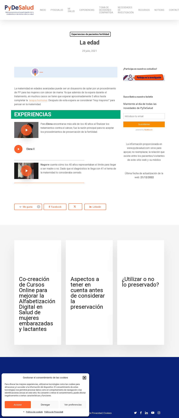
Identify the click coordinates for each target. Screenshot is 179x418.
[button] (84, 377)
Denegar (45, 404)
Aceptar (18, 404)
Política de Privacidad (53, 412)
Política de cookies (34, 412)
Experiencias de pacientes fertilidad (90, 34)
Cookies (108, 413)
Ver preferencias (73, 404)
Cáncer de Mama (28, 245)
